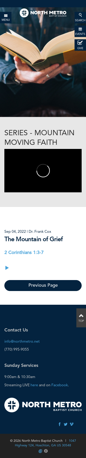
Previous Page (43, 285)
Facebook (59, 385)
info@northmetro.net (22, 341)
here (34, 385)
